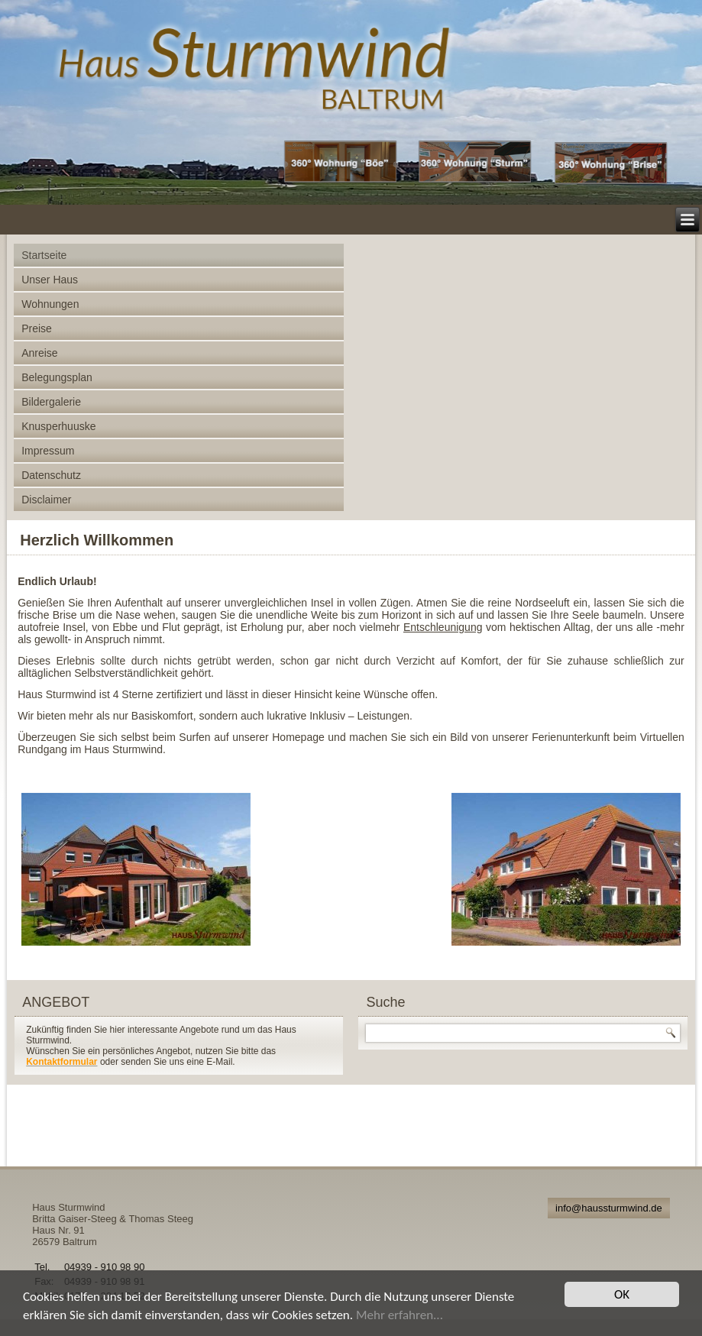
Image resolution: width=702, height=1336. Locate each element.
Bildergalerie (51, 402)
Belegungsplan (56, 377)
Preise (36, 328)
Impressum (47, 451)
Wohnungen (50, 304)
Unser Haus (49, 279)
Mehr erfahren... (399, 1315)
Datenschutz (51, 475)
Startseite (43, 255)
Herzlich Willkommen (96, 540)
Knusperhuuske (58, 426)
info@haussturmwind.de (608, 1208)
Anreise (39, 353)
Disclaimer (46, 499)
